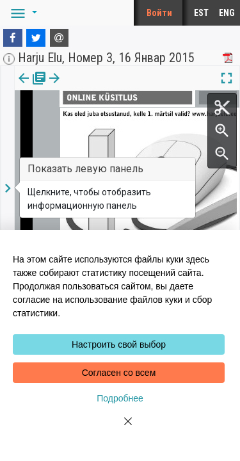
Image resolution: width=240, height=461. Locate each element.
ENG (227, 13)
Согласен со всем (119, 373)
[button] (22, 13)
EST (201, 13)
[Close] (120, 429)
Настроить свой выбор (119, 344)
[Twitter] (35, 38)
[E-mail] (59, 38)
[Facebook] (12, 38)
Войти (159, 13)
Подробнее (120, 398)
